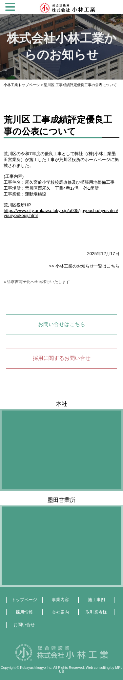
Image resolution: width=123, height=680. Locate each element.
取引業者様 (96, 612)
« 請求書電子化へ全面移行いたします (37, 281)
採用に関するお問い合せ (62, 358)
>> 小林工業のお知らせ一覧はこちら (84, 266)
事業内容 (60, 599)
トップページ (24, 599)
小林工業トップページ (22, 85)
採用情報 (24, 612)
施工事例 (96, 599)
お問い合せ (24, 624)
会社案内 (60, 612)
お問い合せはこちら (61, 324)
